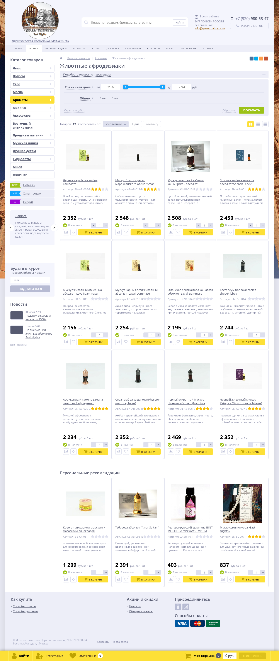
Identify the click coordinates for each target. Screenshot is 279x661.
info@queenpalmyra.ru (210, 28)
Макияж (32, 108)
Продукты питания (32, 135)
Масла (32, 92)
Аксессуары (32, 115)
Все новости (18, 351)
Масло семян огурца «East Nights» (237, 529)
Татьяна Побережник (31, 216)
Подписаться (30, 295)
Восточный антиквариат (23, 125)
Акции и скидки (55, 48)
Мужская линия (32, 143)
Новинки (20, 175)
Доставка (113, 48)
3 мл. (115, 98)
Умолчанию (114, 124)
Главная (17, 48)
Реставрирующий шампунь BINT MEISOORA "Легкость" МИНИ (190, 529)
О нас (170, 48)
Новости (79, 48)
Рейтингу (152, 124)
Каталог (34, 48)
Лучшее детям (24, 151)
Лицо (32, 68)
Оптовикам (133, 48)
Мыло (17, 167)
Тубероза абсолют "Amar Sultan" (137, 527)
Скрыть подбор (74, 110)
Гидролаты (32, 159)
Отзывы (208, 48)
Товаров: (65, 124)
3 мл (102, 98)
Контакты (153, 48)
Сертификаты (188, 48)
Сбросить (229, 110)
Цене (135, 124)
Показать (251, 110)
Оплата (95, 48)
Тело (32, 84)
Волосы (32, 76)
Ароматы (32, 100)
